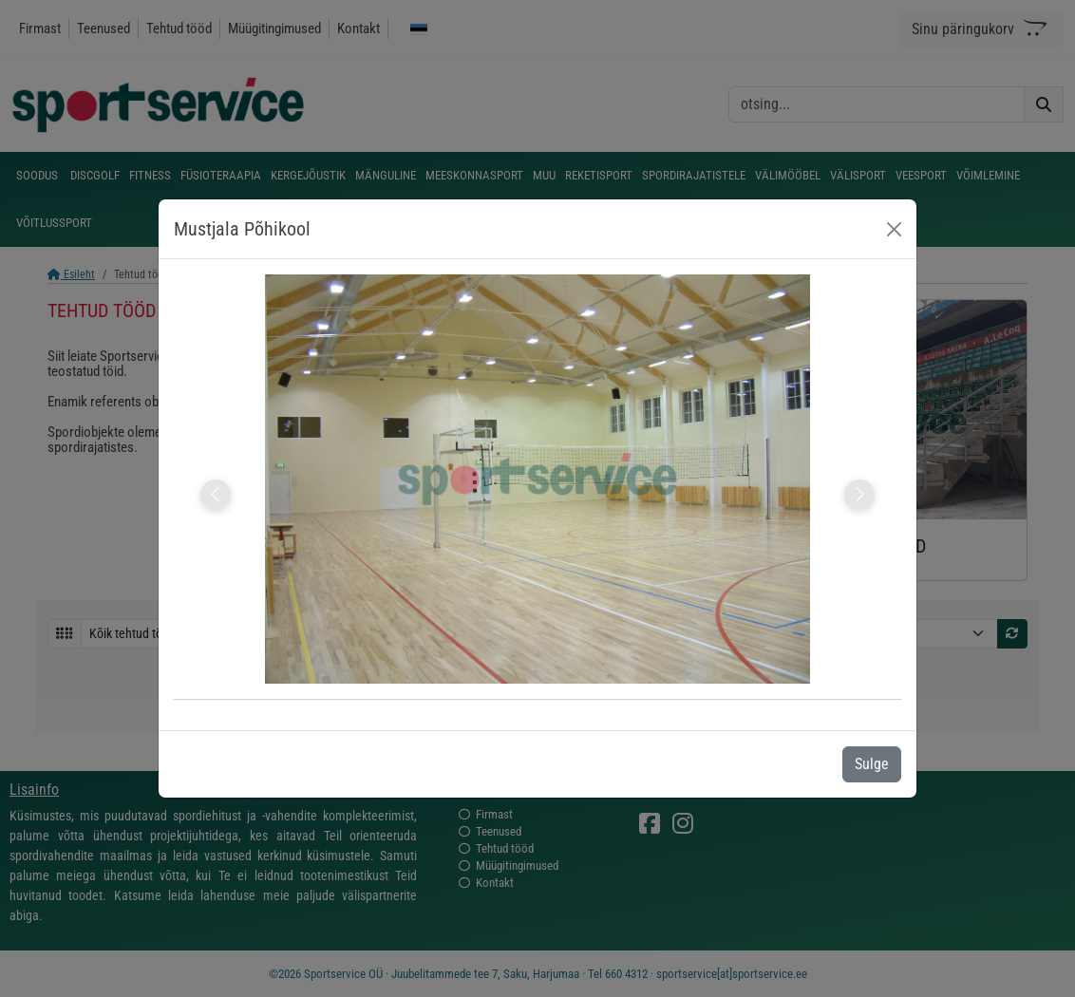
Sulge (872, 764)
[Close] (894, 229)
